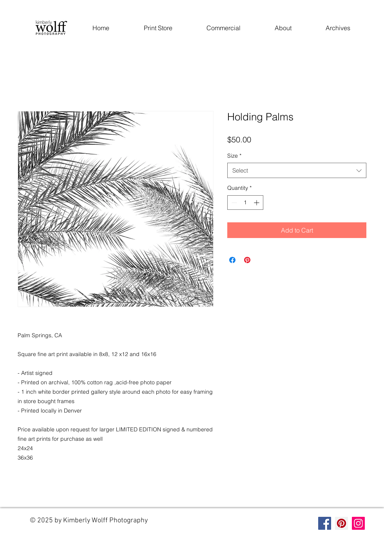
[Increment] (257, 202)
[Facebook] (324, 523)
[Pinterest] (341, 523)
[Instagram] (358, 523)
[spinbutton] (245, 202)
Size (234, 155)
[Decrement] (233, 202)
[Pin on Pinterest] (247, 260)
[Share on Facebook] (232, 260)
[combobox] (296, 170)
